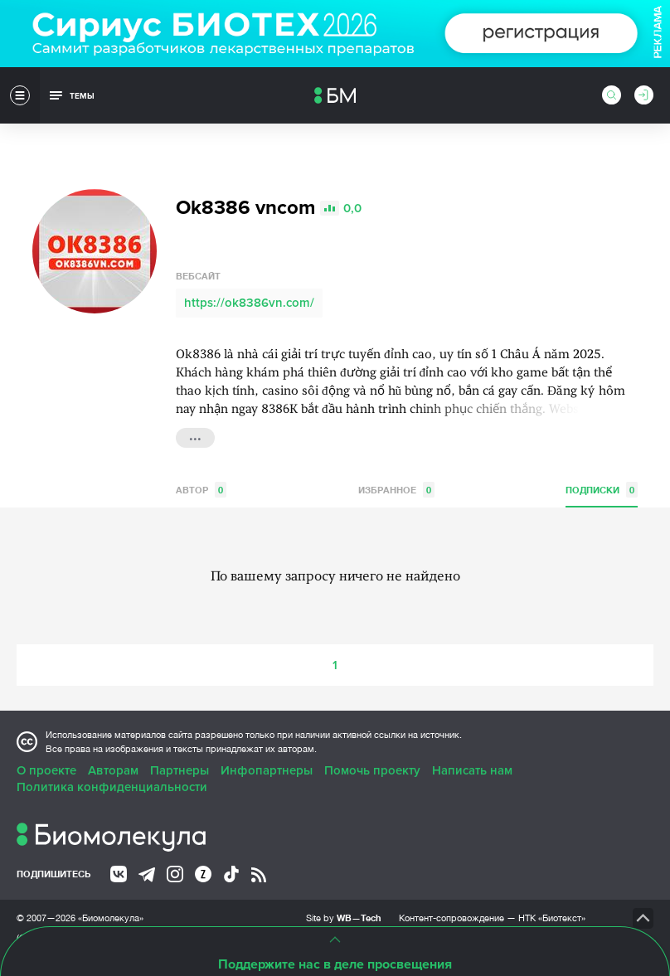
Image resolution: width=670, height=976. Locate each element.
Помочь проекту (372, 770)
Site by (343, 917)
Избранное (396, 490)
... (195, 436)
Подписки (602, 490)
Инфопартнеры (267, 770)
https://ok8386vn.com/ (249, 302)
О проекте (46, 770)
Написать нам (472, 770)
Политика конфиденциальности (112, 786)
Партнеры (179, 770)
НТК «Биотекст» (551, 918)
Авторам (113, 770)
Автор (201, 490)
